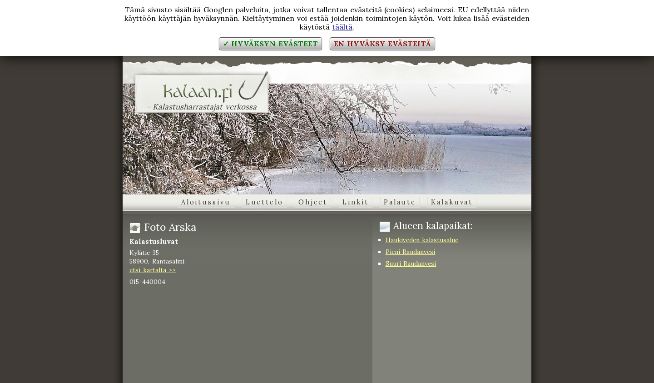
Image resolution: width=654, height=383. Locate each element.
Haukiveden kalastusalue (422, 240)
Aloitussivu (206, 202)
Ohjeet (312, 202)
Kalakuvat (452, 202)
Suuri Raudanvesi (411, 263)
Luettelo (264, 202)
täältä (342, 26)
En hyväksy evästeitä (382, 43)
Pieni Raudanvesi (411, 252)
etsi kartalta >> (152, 270)
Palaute (400, 202)
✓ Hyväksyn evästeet (270, 43)
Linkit (355, 202)
